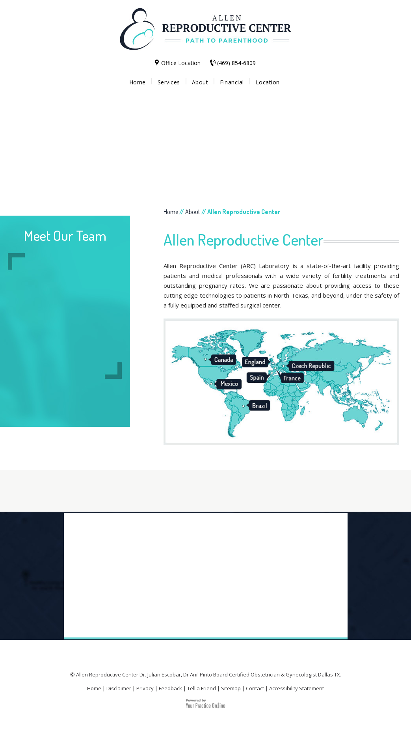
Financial (232, 82)
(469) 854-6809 (236, 63)
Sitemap (231, 688)
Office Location (181, 63)
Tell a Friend (201, 688)
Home (137, 82)
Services (169, 82)
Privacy (145, 688)
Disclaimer (118, 688)
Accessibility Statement (296, 688)
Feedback (170, 688)
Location (268, 82)
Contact (255, 688)
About (200, 82)
